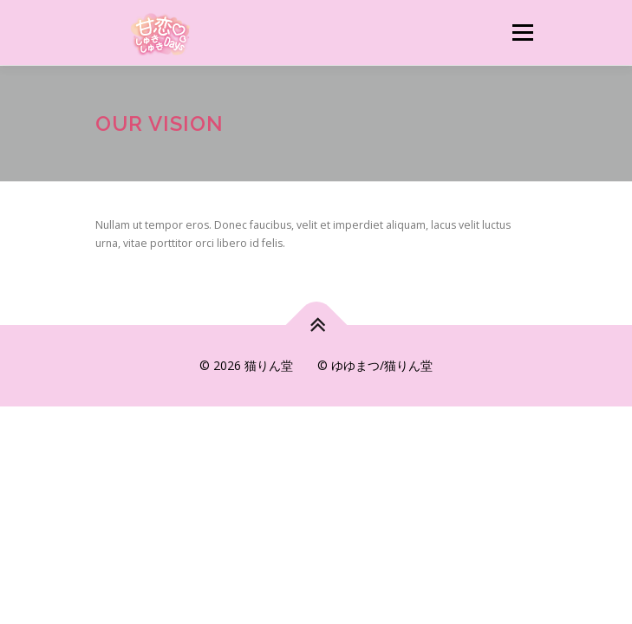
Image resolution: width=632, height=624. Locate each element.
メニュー (522, 32)
